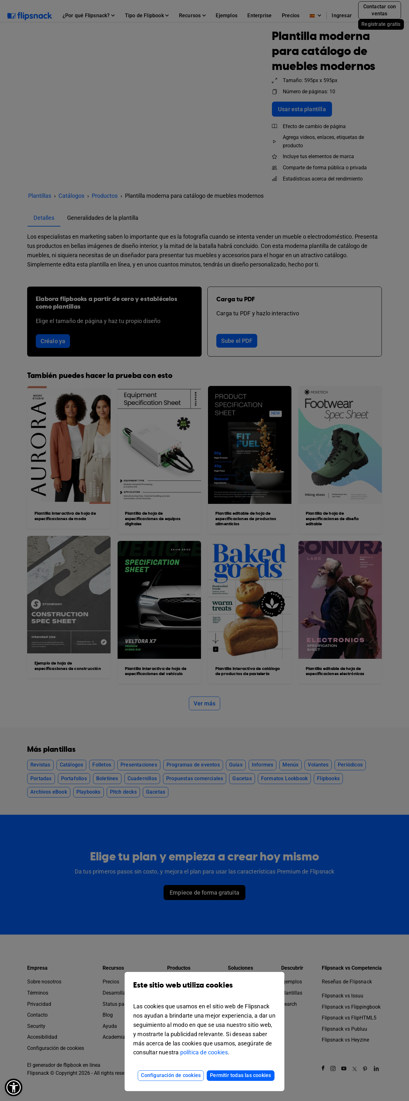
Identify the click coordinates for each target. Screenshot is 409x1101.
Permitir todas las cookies (240, 1075)
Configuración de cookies (171, 1075)
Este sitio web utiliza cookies (204, 990)
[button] (13, 1087)
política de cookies (204, 1052)
